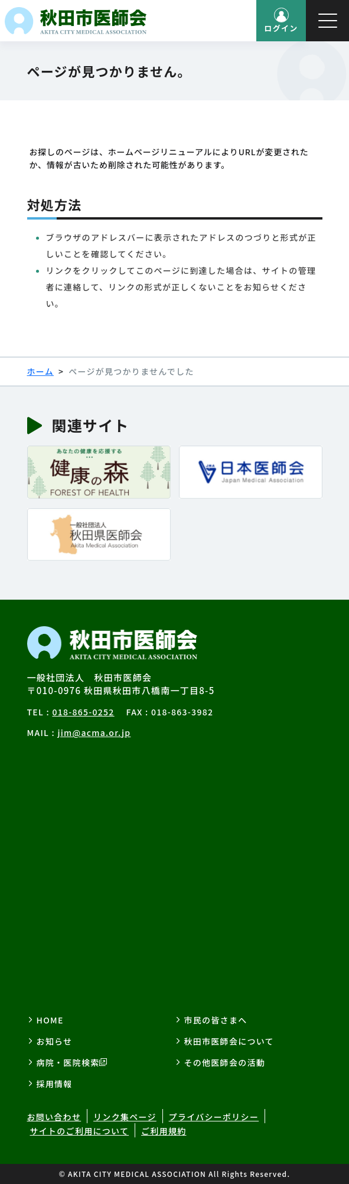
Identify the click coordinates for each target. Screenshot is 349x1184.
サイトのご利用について (79, 1131)
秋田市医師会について (229, 1041)
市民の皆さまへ (215, 1020)
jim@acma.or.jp (94, 732)
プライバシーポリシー (214, 1117)
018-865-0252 (83, 712)
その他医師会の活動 (225, 1062)
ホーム (40, 371)
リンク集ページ (124, 1117)
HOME (50, 1020)
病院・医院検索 (68, 1062)
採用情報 (55, 1084)
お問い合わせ (54, 1117)
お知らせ (55, 1041)
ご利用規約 (163, 1131)
